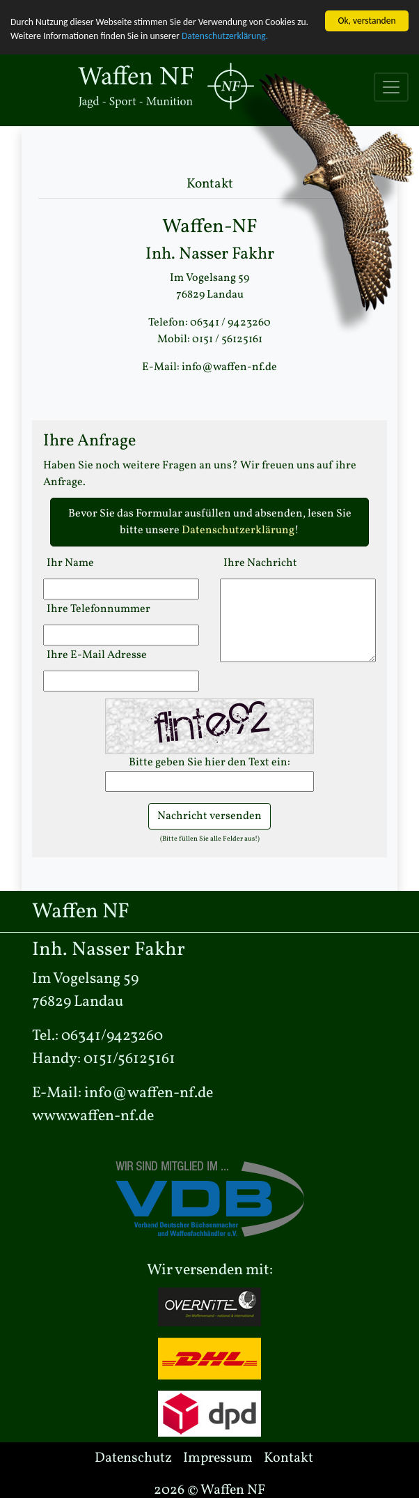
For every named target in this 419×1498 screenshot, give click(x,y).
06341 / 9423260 (230, 322)
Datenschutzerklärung (238, 530)
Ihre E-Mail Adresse (97, 655)
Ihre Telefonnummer (98, 609)
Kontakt (288, 1458)
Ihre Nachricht (260, 563)
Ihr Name (70, 563)
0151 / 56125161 (227, 339)
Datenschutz (133, 1458)
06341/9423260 (112, 1036)
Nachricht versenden (209, 816)
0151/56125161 (129, 1059)
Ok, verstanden (366, 20)
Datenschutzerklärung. (225, 36)
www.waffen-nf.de (93, 1116)
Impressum (218, 1458)
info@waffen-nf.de (229, 367)
